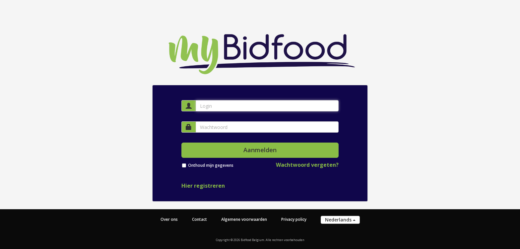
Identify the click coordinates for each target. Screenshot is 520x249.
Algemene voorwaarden (244, 219)
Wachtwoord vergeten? (307, 164)
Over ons (169, 219)
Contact (199, 219)
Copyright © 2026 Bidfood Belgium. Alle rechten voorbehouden (260, 240)
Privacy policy (293, 219)
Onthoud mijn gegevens (210, 165)
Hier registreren (203, 185)
